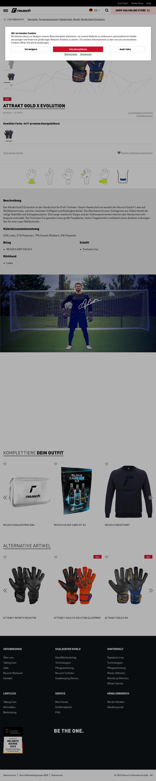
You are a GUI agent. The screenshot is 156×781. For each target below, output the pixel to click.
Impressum (86, 54)
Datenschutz (70, 54)
